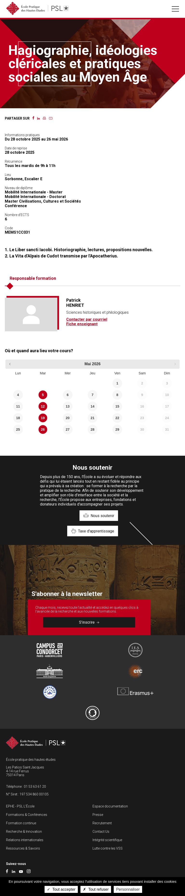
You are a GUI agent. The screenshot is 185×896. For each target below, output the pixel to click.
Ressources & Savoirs (23, 848)
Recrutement (102, 823)
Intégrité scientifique (107, 840)
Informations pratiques (22, 135)
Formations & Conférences (26, 815)
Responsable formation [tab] (33, 278)
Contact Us (100, 831)
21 (92, 418)
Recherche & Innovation (24, 831)
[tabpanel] (92, 314)
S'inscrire (89, 622)
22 (117, 418)
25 (18, 429)
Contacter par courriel (86, 319)
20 (68, 418)
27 (68, 429)
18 (18, 418)
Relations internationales (24, 840)
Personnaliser (128, 889)
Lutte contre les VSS (107, 848)
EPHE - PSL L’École (20, 806)
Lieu (8, 175)
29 (117, 429)
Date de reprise (16, 148)
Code (9, 228)
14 (92, 406)
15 (117, 406)
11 (18, 406)
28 (92, 429)
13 (68, 406)
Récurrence (13, 161)
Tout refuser (96, 889)
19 (43, 418)
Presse (97, 815)
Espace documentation (110, 806)
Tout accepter (61, 889)
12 (43, 406)
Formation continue (21, 823)
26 (43, 429)
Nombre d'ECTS (17, 215)
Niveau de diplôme (19, 188)
